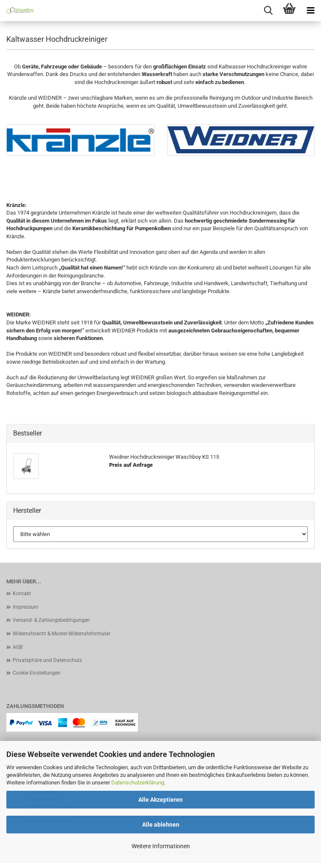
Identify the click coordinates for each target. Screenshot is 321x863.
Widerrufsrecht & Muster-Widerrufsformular (61, 634)
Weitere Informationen (161, 846)
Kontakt (22, 593)
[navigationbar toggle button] (310, 10)
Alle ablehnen (160, 824)
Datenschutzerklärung (137, 782)
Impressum (25, 607)
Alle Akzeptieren (160, 799)
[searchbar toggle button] (268, 10)
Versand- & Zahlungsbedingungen (51, 620)
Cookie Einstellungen (36, 673)
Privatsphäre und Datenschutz (47, 660)
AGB (17, 647)
